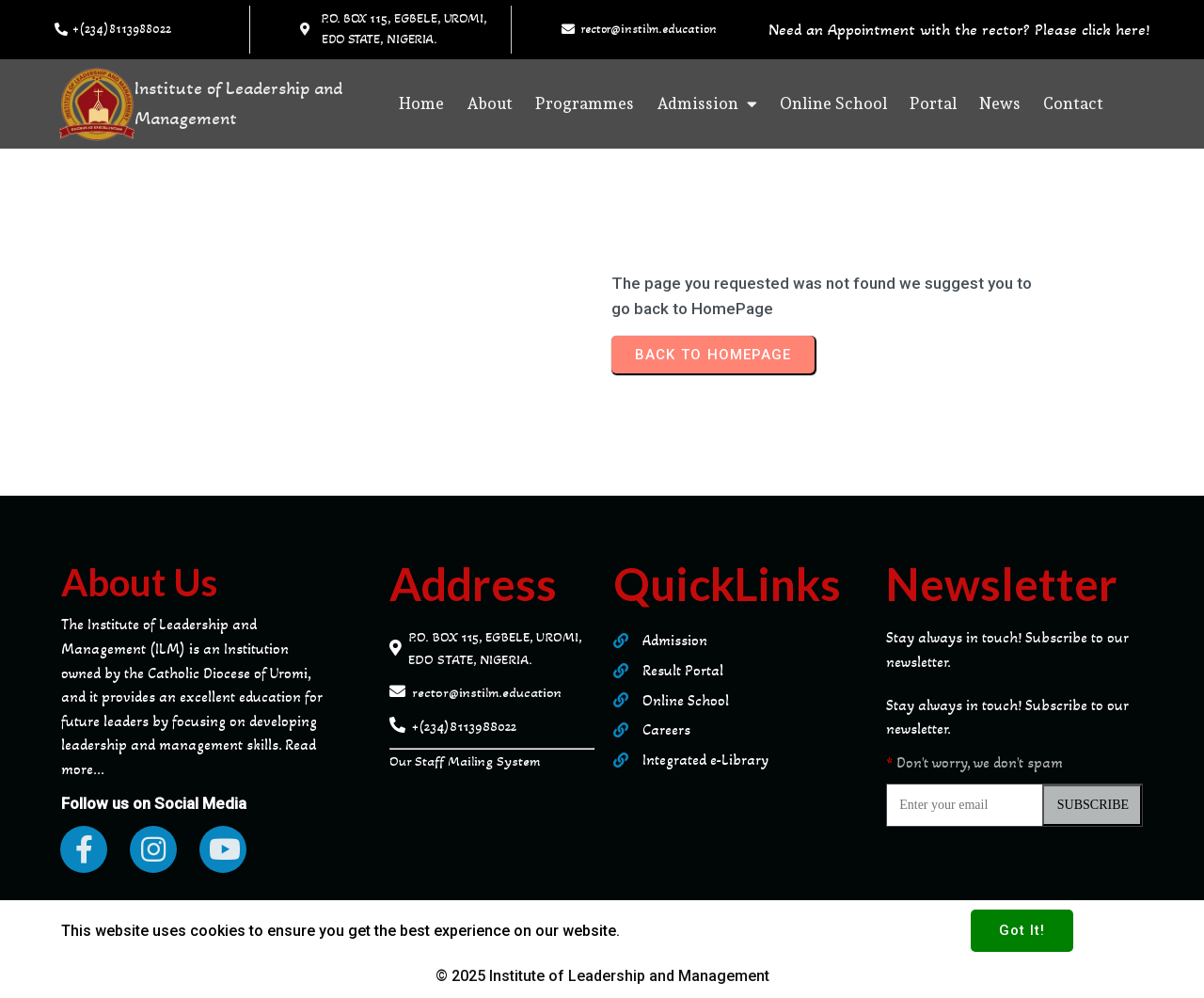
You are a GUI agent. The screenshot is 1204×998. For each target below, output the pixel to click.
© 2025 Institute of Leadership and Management (602, 976)
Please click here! (1092, 30)
